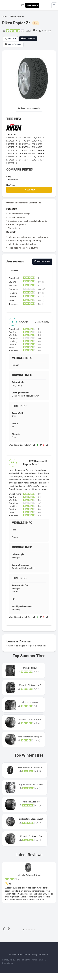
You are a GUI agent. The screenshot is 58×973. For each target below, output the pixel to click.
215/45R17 (24, 150)
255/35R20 (24, 147)
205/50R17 (37, 140)
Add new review (42, 261)
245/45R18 (11, 156)
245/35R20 (24, 140)
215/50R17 (37, 144)
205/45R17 (11, 147)
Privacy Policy (9, 959)
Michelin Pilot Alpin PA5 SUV (31, 767)
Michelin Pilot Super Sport (30, 736)
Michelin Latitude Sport (30, 719)
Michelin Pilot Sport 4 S (30, 685)
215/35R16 (37, 150)
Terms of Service (24, 959)
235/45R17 (37, 159)
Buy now (29, 189)
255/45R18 (11, 144)
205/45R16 (24, 156)
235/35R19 (11, 137)
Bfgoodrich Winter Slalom (31, 784)
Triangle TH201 (30, 668)
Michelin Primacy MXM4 (28, 875)
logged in (23, 645)
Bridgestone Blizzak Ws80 (31, 819)
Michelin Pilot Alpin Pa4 (31, 836)
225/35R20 (24, 137)
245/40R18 (11, 150)
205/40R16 (37, 156)
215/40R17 (37, 147)
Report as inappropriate (29, 108)
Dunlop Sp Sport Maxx (30, 702)
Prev (4, 929)
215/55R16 (11, 159)
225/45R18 (24, 144)
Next (8, 929)
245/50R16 (11, 163)
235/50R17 (37, 137)
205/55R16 (24, 153)
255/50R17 (11, 140)
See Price (12, 179)
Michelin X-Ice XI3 (31, 801)
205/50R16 (11, 153)
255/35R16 (37, 153)
